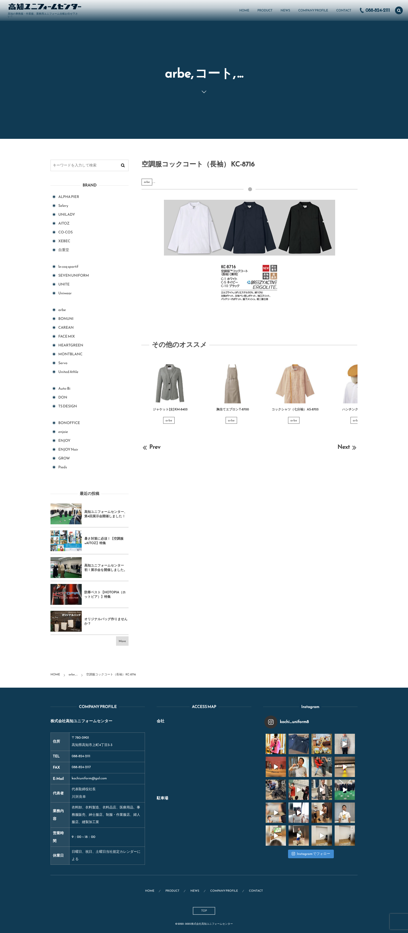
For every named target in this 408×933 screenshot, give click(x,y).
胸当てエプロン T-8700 (232, 412)
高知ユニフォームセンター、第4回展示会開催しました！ (105, 514)
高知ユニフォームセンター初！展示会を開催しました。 (105, 568)
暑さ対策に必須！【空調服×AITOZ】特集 (104, 541)
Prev (151, 447)
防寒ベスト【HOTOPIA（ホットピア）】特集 (105, 594)
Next (347, 447)
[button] (399, 10)
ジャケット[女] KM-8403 (170, 412)
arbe (147, 182)
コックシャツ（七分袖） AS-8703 (295, 412)
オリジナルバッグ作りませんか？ (106, 621)
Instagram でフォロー (311, 853)
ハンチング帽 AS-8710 (357, 412)
